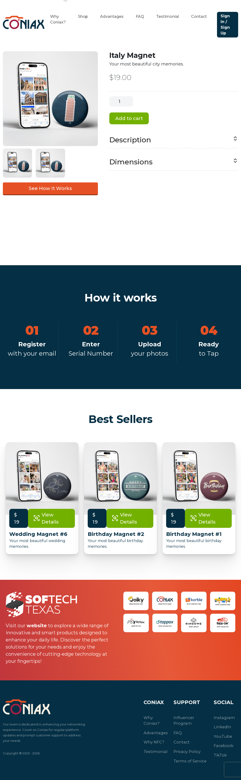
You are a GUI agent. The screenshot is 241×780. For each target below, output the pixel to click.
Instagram (223, 717)
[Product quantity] (121, 101)
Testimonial (167, 16)
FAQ (140, 16)
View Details (46, 518)
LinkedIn (221, 726)
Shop (83, 16)
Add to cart (129, 118)
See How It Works (50, 188)
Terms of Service (188, 758)
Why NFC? (153, 735)
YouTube (222, 735)
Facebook (223, 744)
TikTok (219, 753)
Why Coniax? (155, 717)
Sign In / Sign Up (225, 24)
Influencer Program (183, 720)
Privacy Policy (186, 749)
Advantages (112, 16)
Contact (199, 16)
